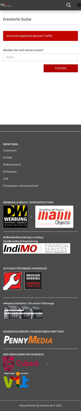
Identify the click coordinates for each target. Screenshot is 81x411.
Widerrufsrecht (12, 164)
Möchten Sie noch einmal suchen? (23, 50)
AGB (5, 178)
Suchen (60, 68)
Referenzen (10, 171)
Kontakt (7, 157)
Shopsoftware (27, 405)
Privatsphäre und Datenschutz (20, 185)
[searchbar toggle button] (68, 5)
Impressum (10, 150)
